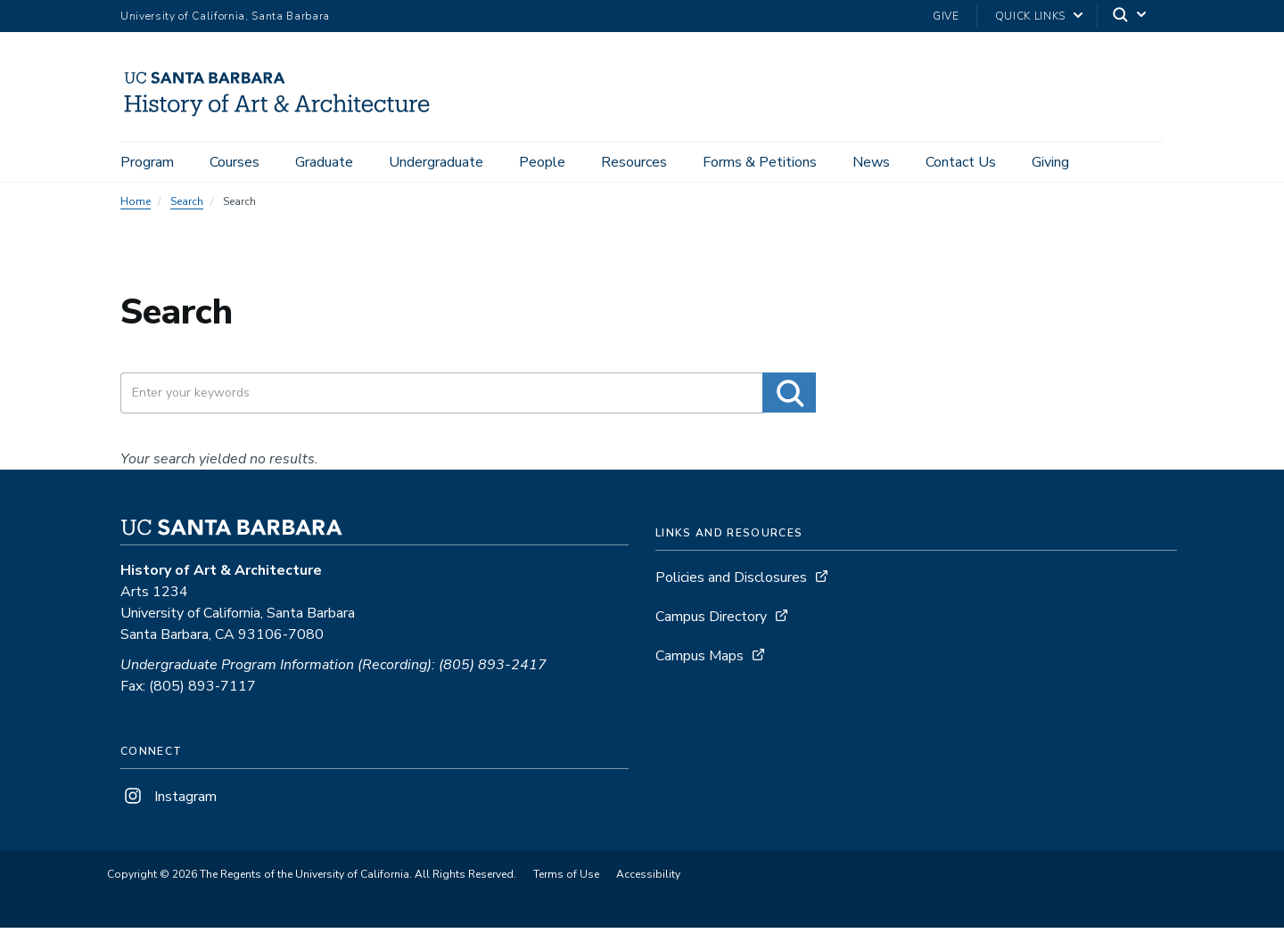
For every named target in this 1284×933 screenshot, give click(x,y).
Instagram (168, 802)
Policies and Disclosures (731, 583)
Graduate (324, 162)
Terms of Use (566, 879)
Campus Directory (711, 622)
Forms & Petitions (760, 162)
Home (135, 207)
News (871, 162)
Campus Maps (699, 661)
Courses (234, 162)
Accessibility (648, 879)
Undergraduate (436, 162)
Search (186, 207)
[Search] (1131, 16)
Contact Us (961, 162)
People (542, 162)
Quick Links (1030, 16)
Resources (634, 162)
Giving (1050, 162)
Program (147, 162)
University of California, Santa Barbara (225, 16)
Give (946, 16)
